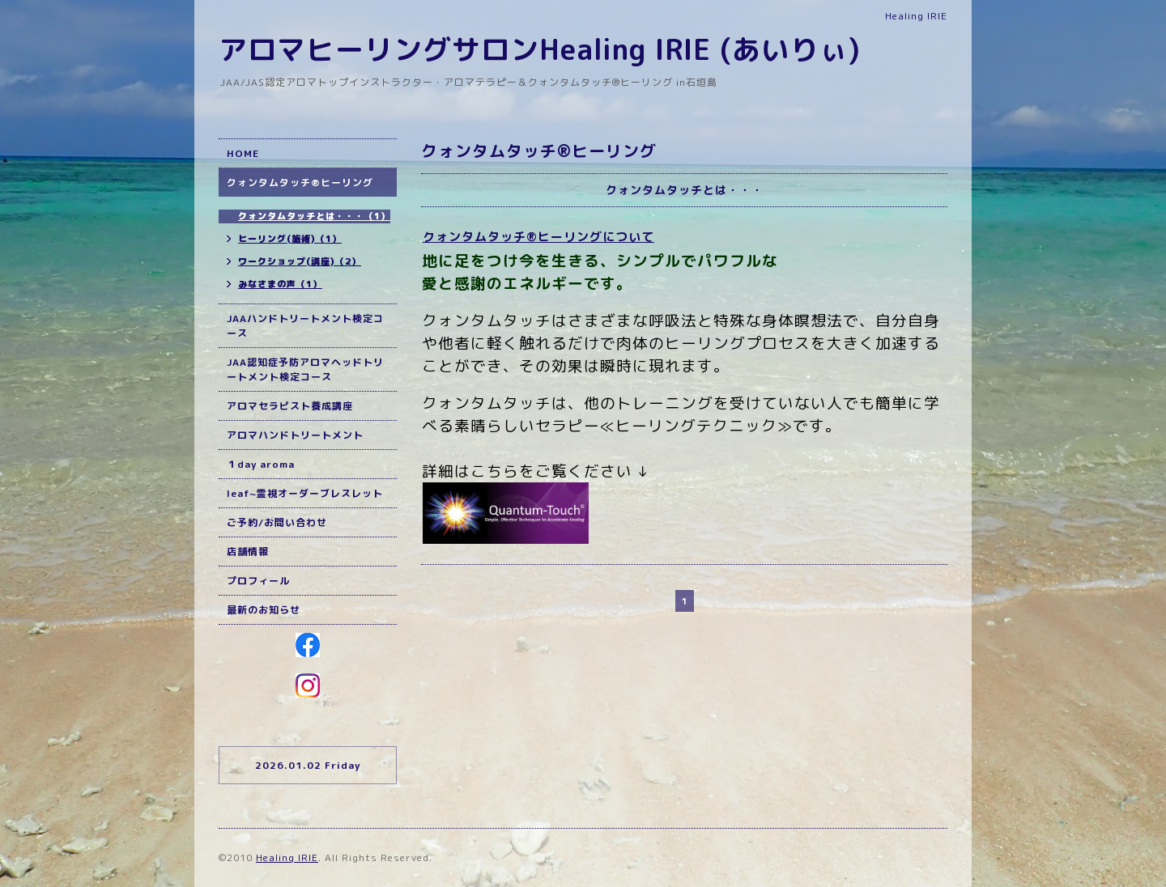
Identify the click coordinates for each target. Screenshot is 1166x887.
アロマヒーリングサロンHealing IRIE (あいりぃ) (540, 49)
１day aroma (261, 464)
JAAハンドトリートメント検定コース (305, 326)
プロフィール (258, 581)
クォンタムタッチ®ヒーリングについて (538, 236)
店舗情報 (248, 551)
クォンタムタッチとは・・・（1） (314, 216)
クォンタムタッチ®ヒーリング (300, 182)
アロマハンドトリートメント (295, 435)
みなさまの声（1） (280, 284)
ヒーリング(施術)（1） (290, 238)
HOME (243, 153)
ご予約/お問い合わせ (277, 522)
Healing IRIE (287, 857)
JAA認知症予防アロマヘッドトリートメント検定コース (305, 369)
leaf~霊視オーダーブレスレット (305, 493)
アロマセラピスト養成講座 (290, 406)
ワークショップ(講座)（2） (299, 261)
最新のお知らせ (263, 610)
